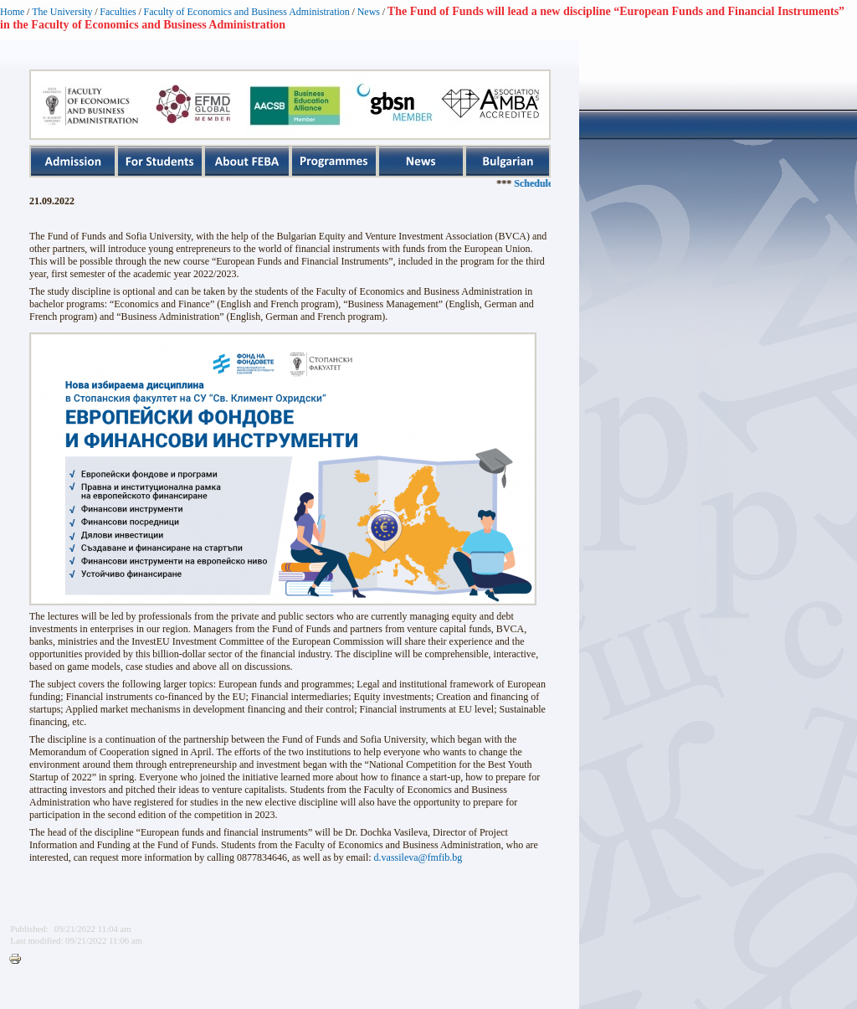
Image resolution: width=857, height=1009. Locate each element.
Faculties (118, 12)
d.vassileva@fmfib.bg (418, 857)
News (368, 12)
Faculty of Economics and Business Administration (247, 12)
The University (62, 12)
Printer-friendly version (19, 959)
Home (12, 12)
